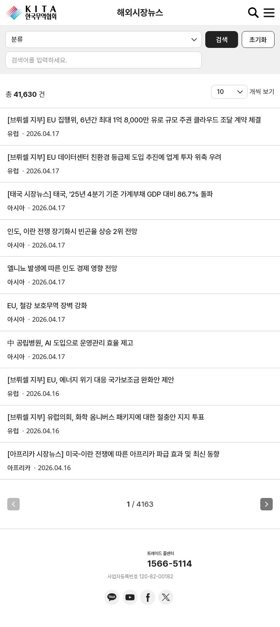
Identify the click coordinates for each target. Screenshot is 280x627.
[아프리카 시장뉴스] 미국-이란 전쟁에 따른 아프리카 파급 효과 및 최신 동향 (113, 454)
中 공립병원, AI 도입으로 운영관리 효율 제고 (70, 343)
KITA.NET (31, 13)
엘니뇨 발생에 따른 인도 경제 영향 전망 (62, 268)
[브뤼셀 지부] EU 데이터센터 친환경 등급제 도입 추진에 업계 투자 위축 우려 (114, 157)
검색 (222, 40)
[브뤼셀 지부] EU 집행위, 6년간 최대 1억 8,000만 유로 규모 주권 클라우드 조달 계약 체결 (134, 120)
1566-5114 (169, 564)
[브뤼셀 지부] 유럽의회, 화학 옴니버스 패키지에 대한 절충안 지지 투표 (105, 417)
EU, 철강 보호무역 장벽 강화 (47, 305)
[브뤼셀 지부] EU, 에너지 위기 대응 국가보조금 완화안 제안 (90, 379)
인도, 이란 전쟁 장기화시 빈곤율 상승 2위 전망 (72, 231)
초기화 (258, 40)
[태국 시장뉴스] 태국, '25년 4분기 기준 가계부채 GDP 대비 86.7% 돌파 (110, 194)
